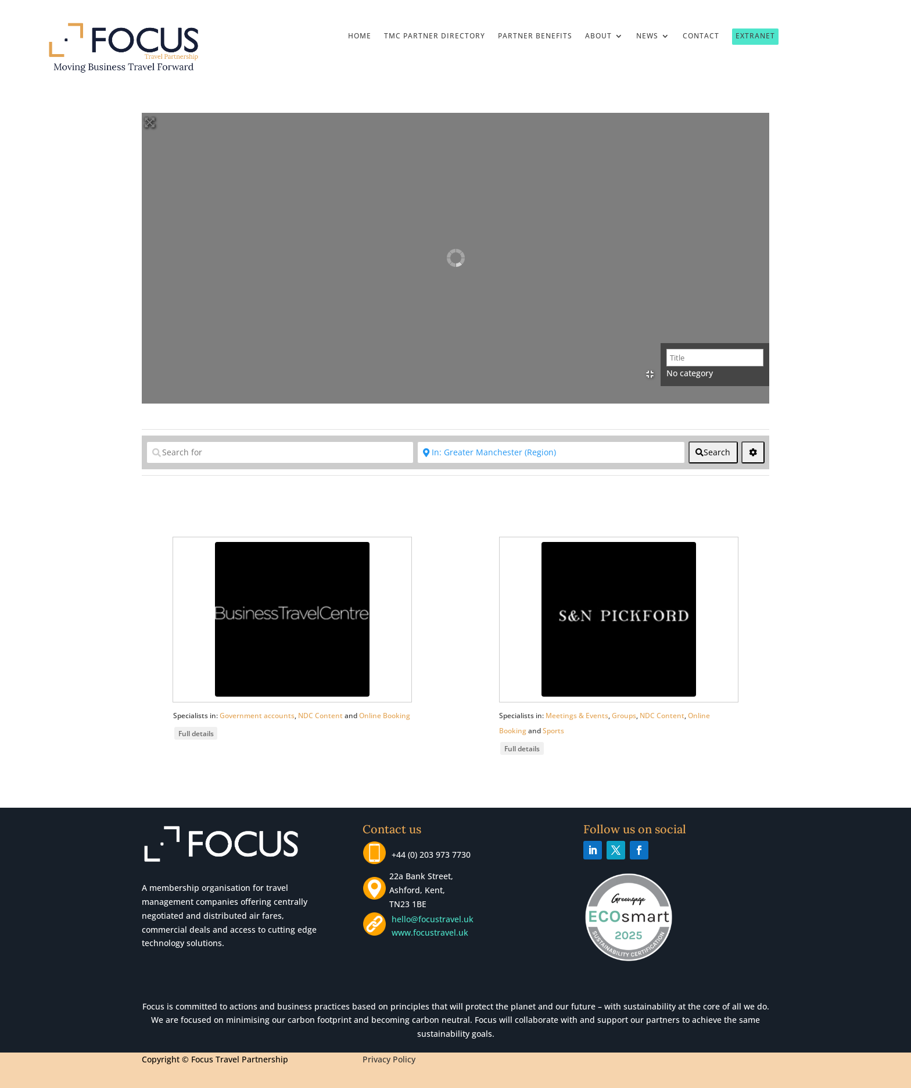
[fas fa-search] (713, 452)
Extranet (755, 36)
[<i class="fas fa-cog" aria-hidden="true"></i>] (753, 452)
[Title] (714, 357)
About (598, 36)
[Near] (550, 452)
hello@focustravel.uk (435, 919)
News (647, 36)
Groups (624, 715)
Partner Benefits (535, 36)
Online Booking (384, 715)
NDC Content (320, 715)
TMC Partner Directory (434, 36)
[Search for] (280, 452)
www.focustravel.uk (427, 932)
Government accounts (257, 715)
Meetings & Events (577, 715)
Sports (553, 731)
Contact (701, 36)
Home (359, 36)
